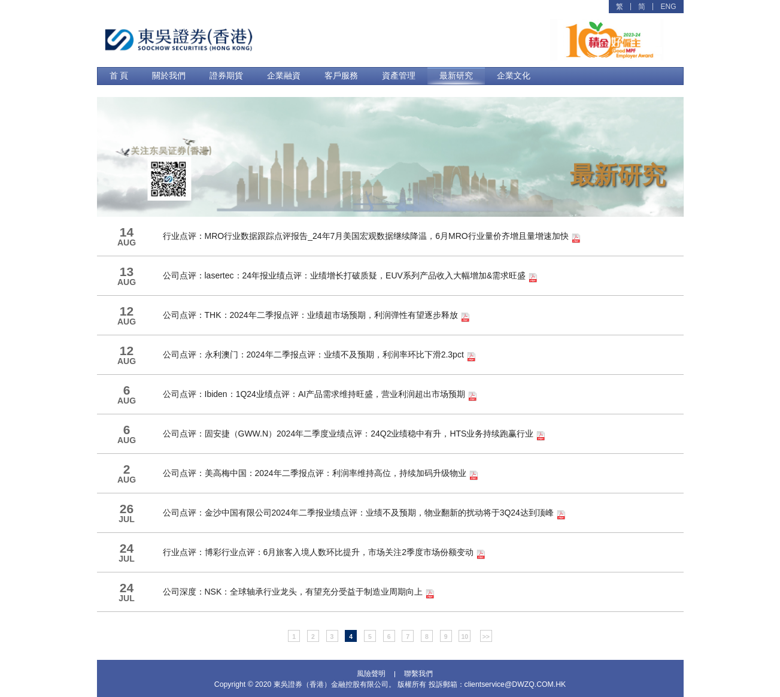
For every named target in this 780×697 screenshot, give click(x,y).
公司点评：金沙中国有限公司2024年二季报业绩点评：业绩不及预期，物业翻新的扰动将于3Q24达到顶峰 (364, 514)
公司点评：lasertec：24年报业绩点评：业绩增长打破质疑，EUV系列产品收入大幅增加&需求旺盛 (350, 277)
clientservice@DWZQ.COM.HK (515, 684)
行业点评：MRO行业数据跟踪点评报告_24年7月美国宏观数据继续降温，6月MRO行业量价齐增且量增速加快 (372, 237)
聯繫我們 (418, 674)
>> (486, 636)
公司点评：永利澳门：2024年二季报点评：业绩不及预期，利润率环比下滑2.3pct (319, 356)
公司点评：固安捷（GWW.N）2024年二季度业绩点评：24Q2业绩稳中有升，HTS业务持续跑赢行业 (354, 435)
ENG (668, 6)
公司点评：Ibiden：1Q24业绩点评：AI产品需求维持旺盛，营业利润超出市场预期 (320, 395)
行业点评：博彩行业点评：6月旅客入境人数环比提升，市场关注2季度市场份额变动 (324, 553)
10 (464, 636)
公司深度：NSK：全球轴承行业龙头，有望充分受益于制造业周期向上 (299, 593)
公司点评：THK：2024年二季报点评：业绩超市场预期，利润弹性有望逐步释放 (316, 316)
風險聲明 (371, 674)
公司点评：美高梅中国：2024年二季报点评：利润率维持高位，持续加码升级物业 (320, 474)
